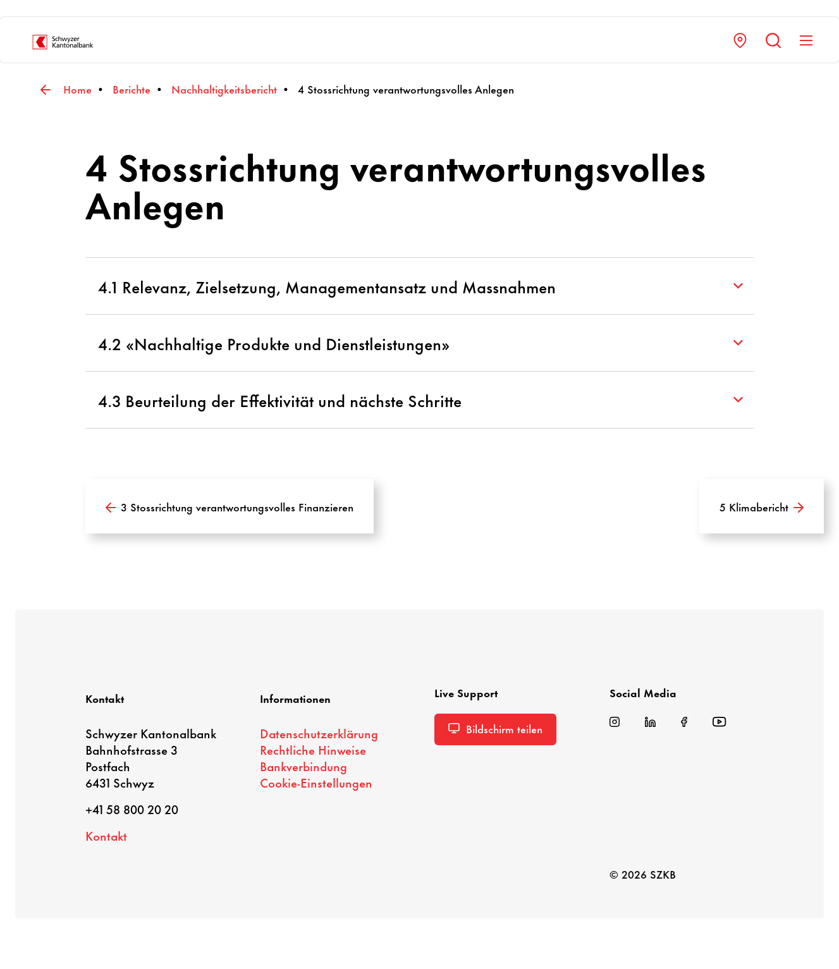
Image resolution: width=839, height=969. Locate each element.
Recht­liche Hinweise (313, 749)
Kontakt (106, 835)
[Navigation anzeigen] (805, 40)
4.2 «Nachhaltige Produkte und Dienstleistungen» (421, 343)
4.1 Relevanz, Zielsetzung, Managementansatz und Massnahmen (421, 286)
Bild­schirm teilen (495, 728)
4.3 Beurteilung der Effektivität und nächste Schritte (421, 399)
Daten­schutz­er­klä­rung (319, 733)
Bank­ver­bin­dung (303, 766)
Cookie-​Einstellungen (316, 782)
